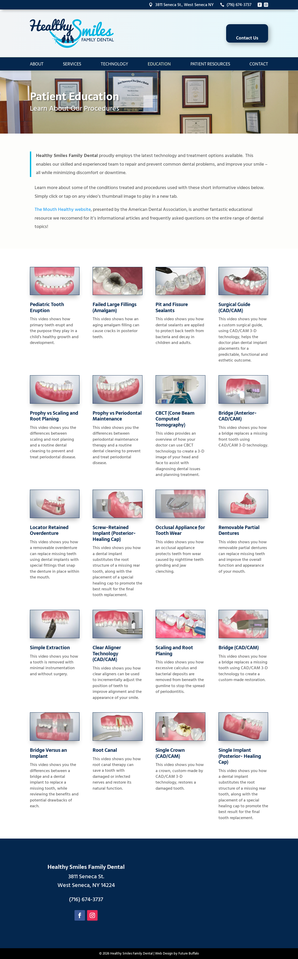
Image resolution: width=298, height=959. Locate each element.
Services (72, 63)
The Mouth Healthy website (63, 209)
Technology (114, 63)
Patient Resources (210, 63)
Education (159, 63)
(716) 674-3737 (235, 4)
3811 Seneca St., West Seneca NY (181, 4)
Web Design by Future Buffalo (177, 953)
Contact (258, 63)
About (37, 63)
